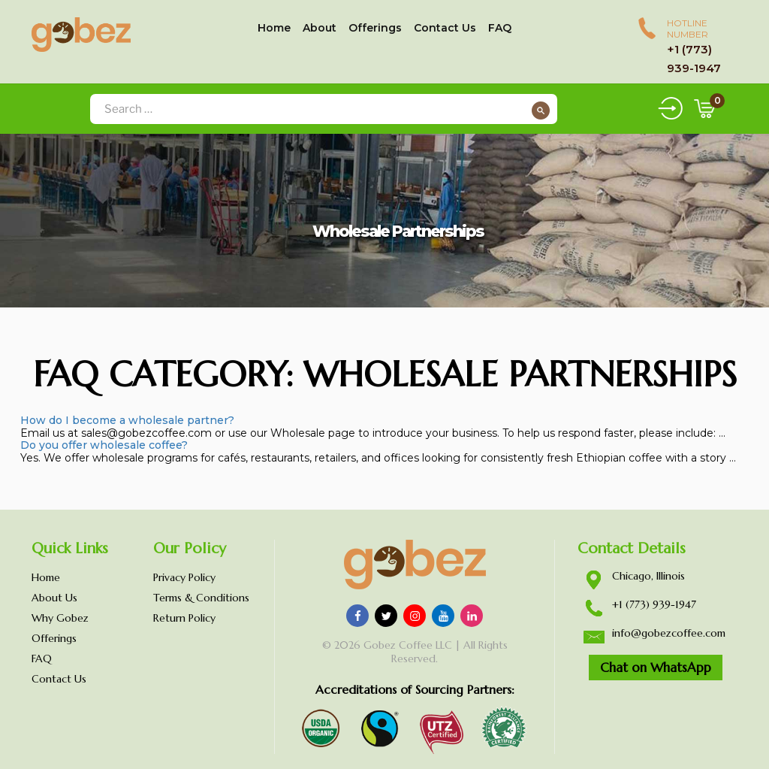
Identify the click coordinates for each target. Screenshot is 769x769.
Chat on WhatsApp (655, 667)
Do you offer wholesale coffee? (104, 445)
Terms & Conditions (201, 597)
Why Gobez (60, 618)
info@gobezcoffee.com (668, 633)
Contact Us (445, 28)
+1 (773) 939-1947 (654, 604)
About (319, 28)
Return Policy (184, 618)
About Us (54, 597)
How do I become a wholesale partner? (127, 420)
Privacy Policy (184, 577)
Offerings (375, 28)
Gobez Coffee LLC (407, 645)
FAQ (499, 28)
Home (274, 28)
